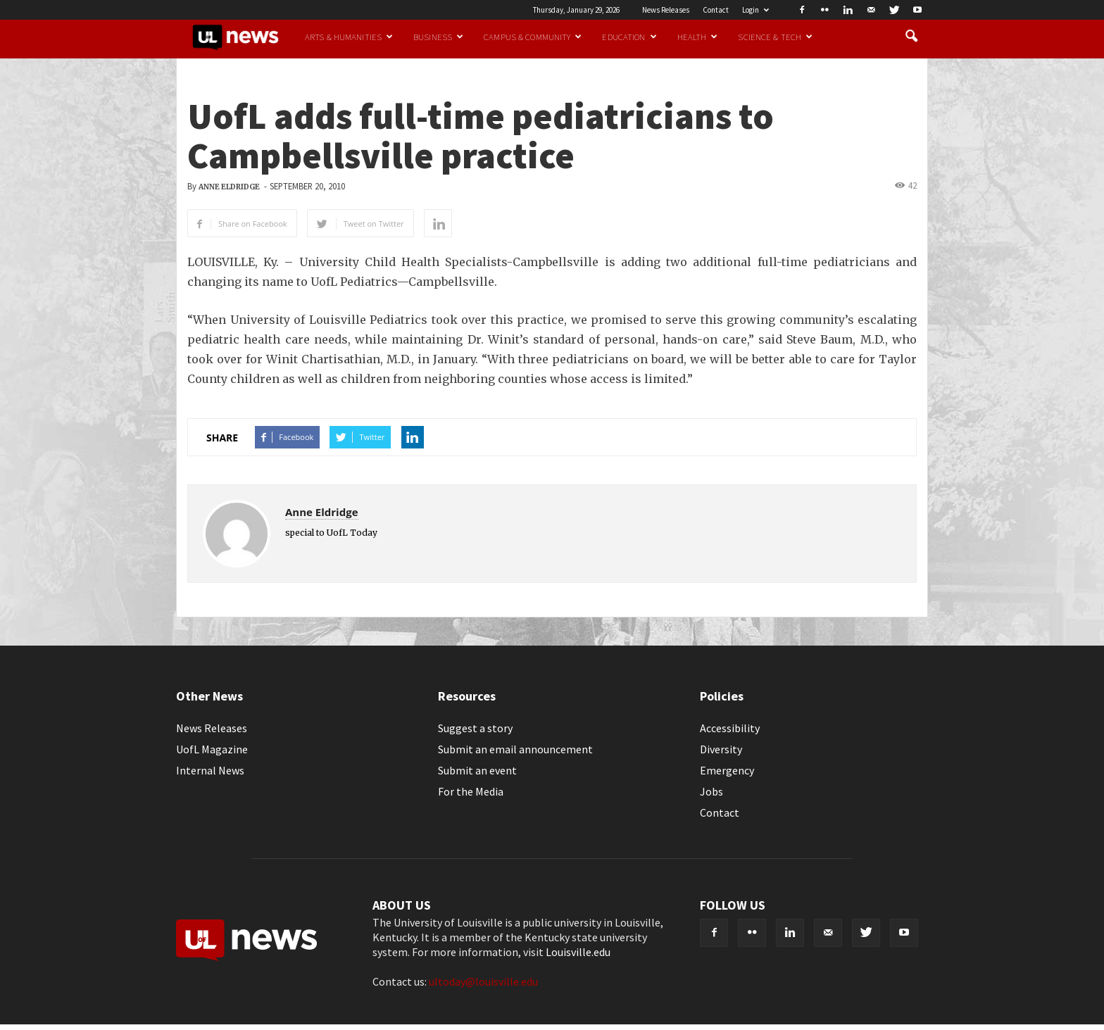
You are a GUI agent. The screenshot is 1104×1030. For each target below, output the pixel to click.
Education (629, 36)
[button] (911, 37)
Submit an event (477, 770)
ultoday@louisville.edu (483, 981)
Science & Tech (775, 36)
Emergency (727, 770)
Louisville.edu (578, 952)
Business (438, 36)
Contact (716, 10)
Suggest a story (475, 728)
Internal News (210, 770)
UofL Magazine (212, 749)
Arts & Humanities (349, 36)
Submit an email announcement (515, 749)
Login (755, 10)
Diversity (721, 749)
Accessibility (730, 728)
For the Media (470, 791)
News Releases (665, 10)
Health (697, 36)
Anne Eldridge (229, 186)
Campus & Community (533, 36)
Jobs (711, 791)
